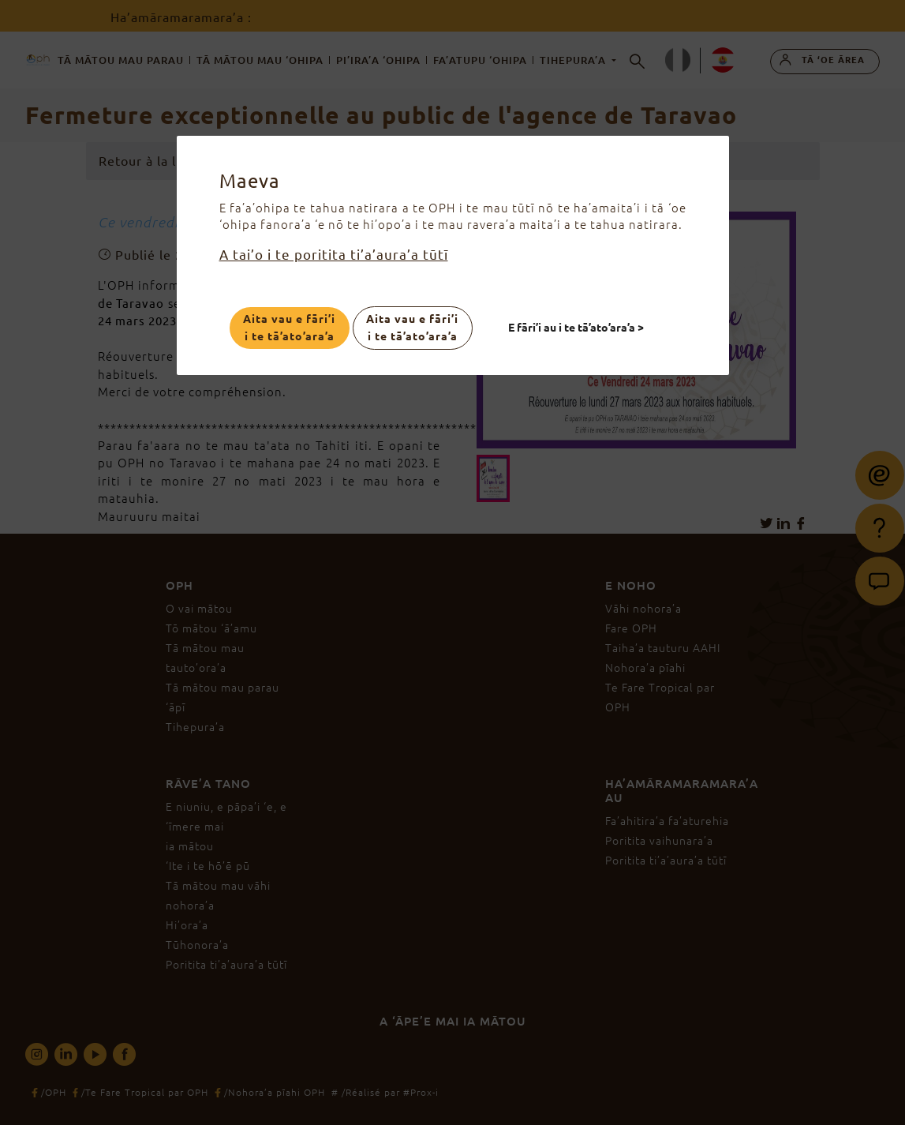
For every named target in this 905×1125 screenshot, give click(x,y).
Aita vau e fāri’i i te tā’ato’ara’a (289, 328)
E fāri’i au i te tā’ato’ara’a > (576, 327)
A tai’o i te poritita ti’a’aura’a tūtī (333, 254)
